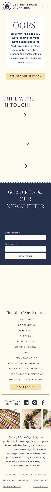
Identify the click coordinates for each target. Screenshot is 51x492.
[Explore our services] (25, 76)
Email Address (12, 232)
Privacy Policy (12, 486)
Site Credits (40, 486)
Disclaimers (40, 480)
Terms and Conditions (16, 480)
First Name (11, 244)
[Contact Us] (25, 387)
